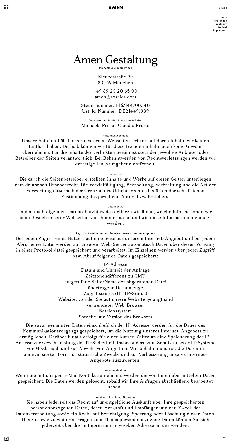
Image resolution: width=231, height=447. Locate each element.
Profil (224, 17)
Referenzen (220, 20)
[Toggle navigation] (11, 7)
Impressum (220, 30)
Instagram (6, 439)
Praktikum (221, 23)
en (225, 437)
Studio (223, 7)
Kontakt (222, 27)
